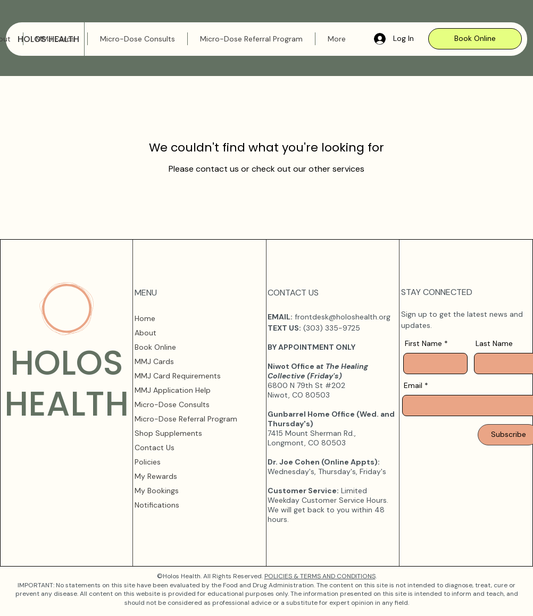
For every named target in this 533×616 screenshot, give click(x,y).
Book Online (155, 347)
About (145, 332)
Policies (148, 462)
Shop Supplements (168, 433)
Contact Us (154, 447)
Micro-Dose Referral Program (186, 419)
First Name (423, 343)
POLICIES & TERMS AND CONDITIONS (320, 576)
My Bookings (157, 490)
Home (145, 318)
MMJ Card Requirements (178, 376)
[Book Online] (475, 38)
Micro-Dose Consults (172, 404)
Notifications (157, 505)
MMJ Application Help (173, 390)
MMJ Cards (154, 361)
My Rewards (156, 476)
